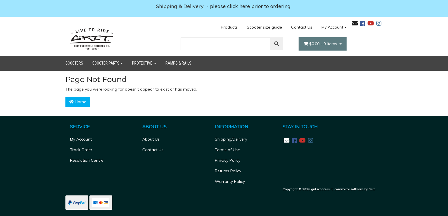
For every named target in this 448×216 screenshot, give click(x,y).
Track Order (81, 149)
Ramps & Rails (178, 63)
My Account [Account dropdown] (332, 27)
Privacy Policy (227, 160)
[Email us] (355, 23)
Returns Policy (228, 170)
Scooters (74, 63)
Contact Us (301, 27)
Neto (372, 189)
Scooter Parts (105, 63)
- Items (320, 44)
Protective (142, 63)
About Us (151, 139)
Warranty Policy (230, 181)
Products (229, 27)
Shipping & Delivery (180, 6)
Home (77, 101)
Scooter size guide (264, 27)
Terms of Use (227, 149)
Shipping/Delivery (231, 139)
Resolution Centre (86, 160)
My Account (81, 139)
